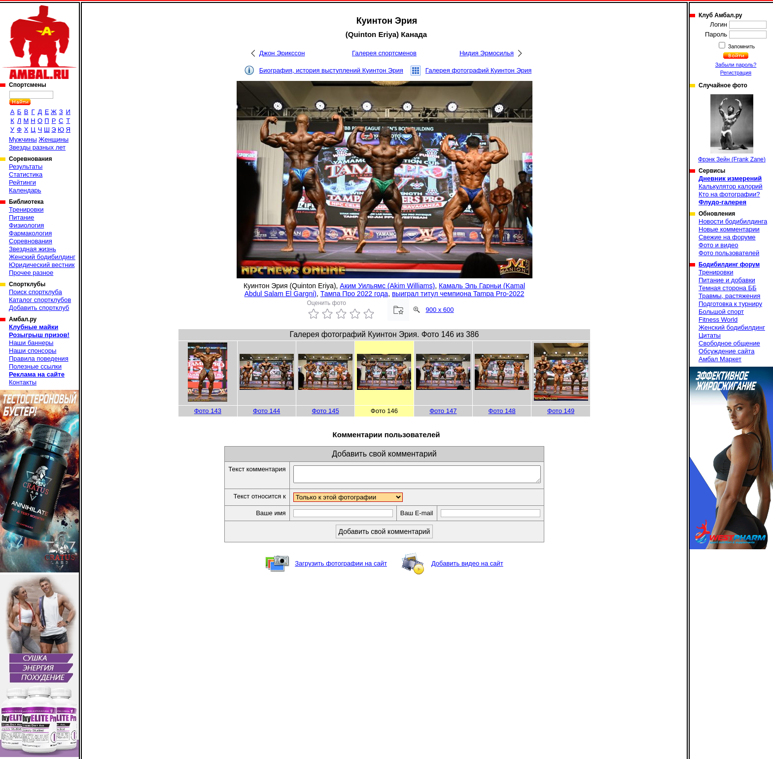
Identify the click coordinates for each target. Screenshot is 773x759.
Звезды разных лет (37, 147)
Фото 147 (443, 411)
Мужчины (23, 139)
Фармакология (30, 233)
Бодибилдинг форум (729, 264)
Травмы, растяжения (729, 296)
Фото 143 (207, 411)
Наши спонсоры (32, 350)
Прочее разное (31, 272)
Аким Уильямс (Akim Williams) (387, 286)
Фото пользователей (729, 253)
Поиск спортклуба (35, 292)
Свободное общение (729, 343)
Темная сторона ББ (728, 288)
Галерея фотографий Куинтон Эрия (478, 70)
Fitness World (718, 319)
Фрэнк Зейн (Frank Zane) (732, 128)
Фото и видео (718, 245)
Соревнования (30, 241)
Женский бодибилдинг (42, 257)
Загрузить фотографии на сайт (341, 566)
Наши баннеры (31, 342)
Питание (21, 217)
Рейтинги (22, 182)
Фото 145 (325, 411)
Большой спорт (721, 311)
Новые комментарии (729, 229)
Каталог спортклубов (40, 300)
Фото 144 (266, 411)
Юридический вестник (41, 264)
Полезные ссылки (35, 366)
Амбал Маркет (720, 359)
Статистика (25, 174)
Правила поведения (39, 358)
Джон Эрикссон (282, 53)
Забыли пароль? (736, 65)
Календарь (25, 190)
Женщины (53, 139)
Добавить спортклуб (39, 307)
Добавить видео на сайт (467, 566)
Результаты (25, 166)
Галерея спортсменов (384, 53)
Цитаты (710, 335)
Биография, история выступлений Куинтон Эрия (331, 70)
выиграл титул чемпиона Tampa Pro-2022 (458, 294)
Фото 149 (560, 411)
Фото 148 (502, 411)
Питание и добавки (727, 280)
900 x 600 (439, 309)
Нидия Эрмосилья (486, 53)
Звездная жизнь (32, 249)
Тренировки (26, 209)
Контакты (22, 382)
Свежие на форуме (727, 237)
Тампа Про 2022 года (354, 294)
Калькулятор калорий (731, 186)
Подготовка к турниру (730, 303)
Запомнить (741, 46)
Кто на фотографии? (729, 194)
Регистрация (735, 73)
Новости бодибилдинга (733, 221)
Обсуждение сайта (726, 351)
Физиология (26, 225)
